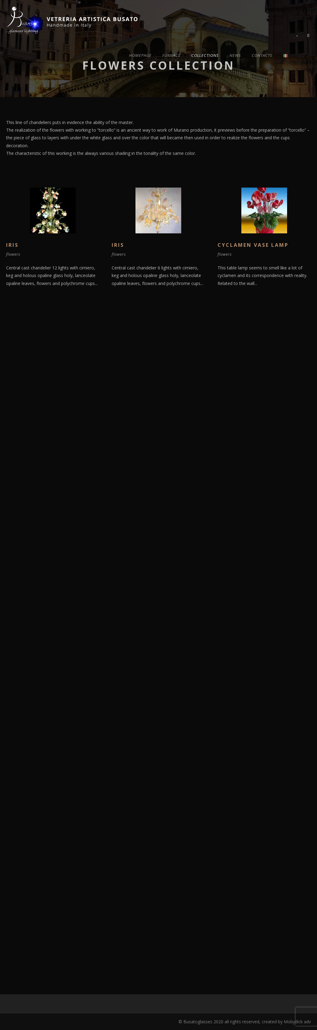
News (235, 55)
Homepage (140, 55)
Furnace (171, 55)
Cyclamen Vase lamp (253, 245)
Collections (205, 55)
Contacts (262, 55)
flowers (13, 254)
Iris (12, 245)
